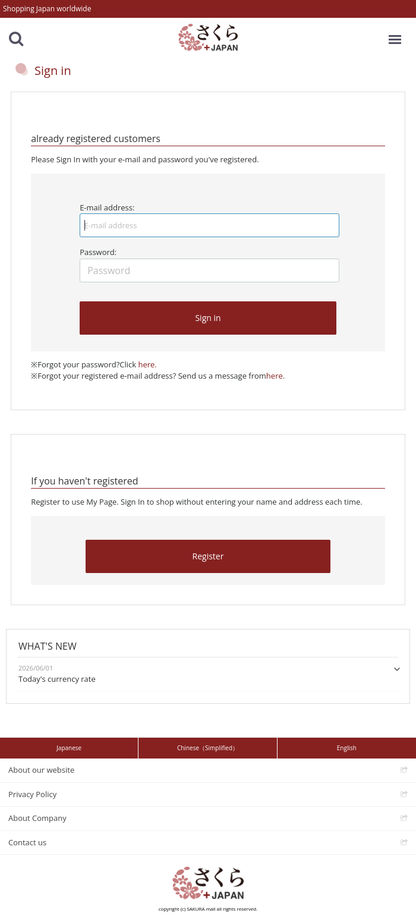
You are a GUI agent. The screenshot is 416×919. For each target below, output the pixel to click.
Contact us (27, 842)
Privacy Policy (32, 794)
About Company (37, 818)
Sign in (207, 317)
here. (147, 364)
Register (208, 556)
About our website (41, 769)
